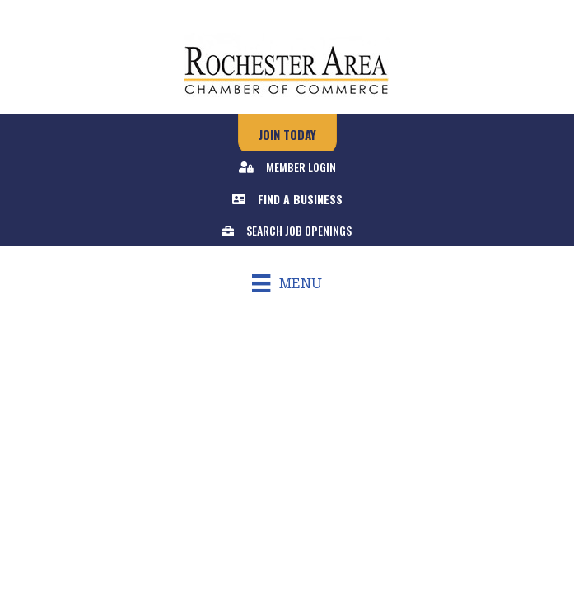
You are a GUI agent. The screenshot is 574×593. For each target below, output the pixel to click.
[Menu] (286, 283)
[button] (287, 134)
